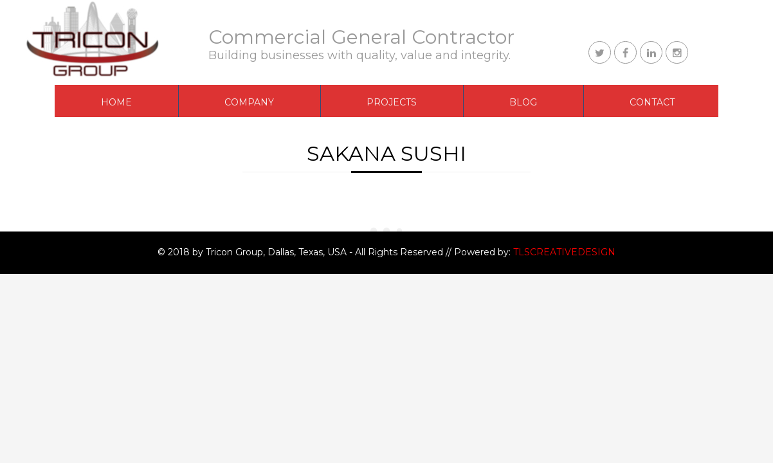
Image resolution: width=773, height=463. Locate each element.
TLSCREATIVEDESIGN (564, 252)
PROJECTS (392, 102)
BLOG (523, 102)
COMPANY (249, 102)
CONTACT (652, 102)
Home (116, 102)
